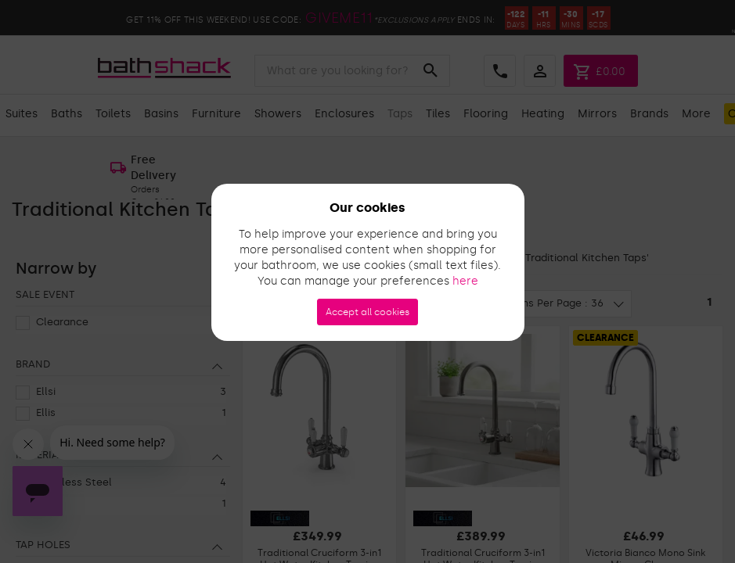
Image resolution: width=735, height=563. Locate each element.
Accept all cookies (367, 312)
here (465, 281)
